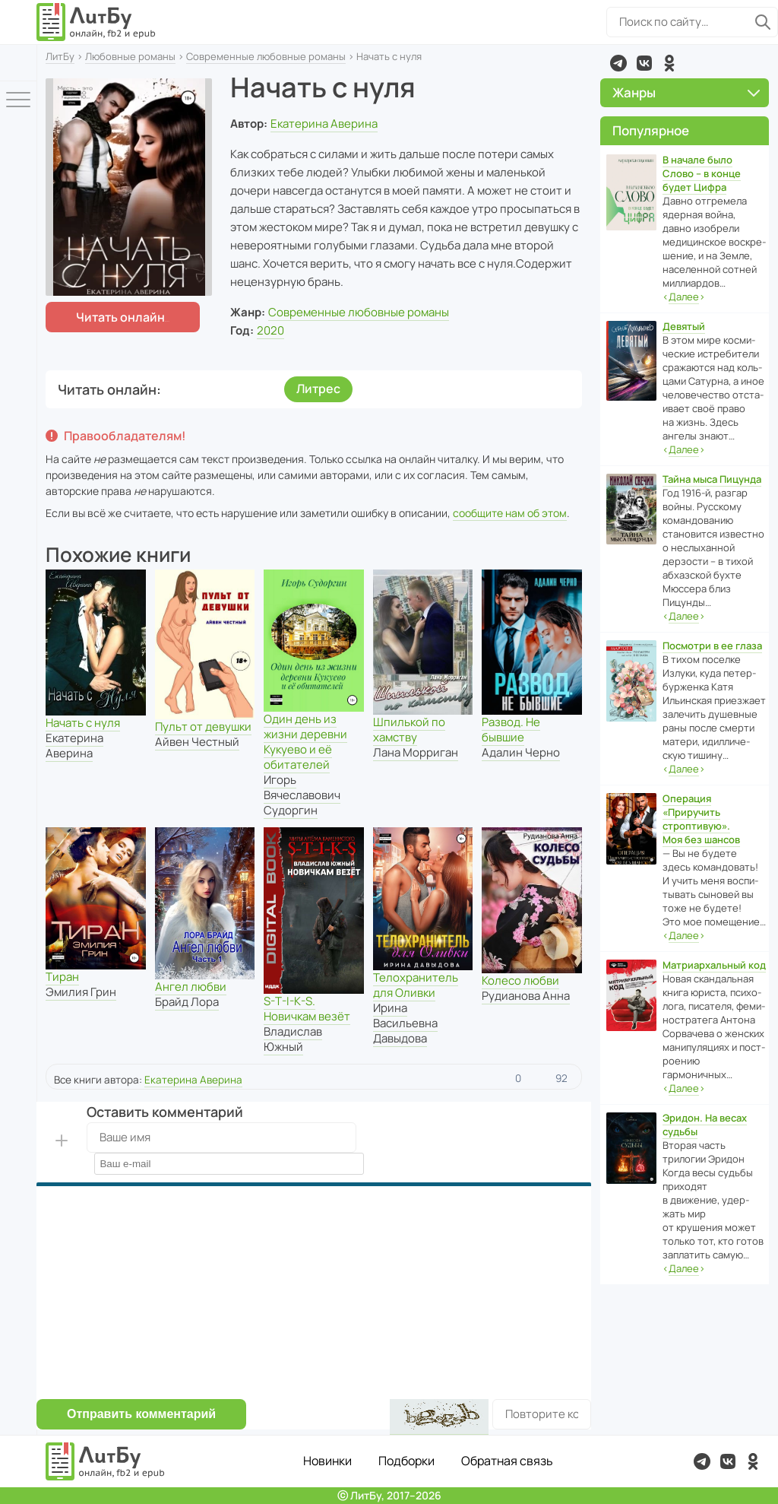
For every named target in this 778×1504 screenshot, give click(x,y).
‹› (684, 297)
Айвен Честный (197, 742)
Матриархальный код (714, 965)
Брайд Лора (187, 1002)
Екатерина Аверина (324, 124)
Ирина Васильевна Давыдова (405, 1023)
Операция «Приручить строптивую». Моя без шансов (701, 819)
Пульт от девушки (203, 727)
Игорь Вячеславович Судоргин (302, 795)
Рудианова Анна (526, 996)
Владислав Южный (293, 1039)
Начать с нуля (83, 723)
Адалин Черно (521, 752)
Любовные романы (130, 56)
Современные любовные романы (266, 56)
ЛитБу (60, 56)
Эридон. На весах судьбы (705, 1124)
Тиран (62, 977)
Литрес (318, 388)
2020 (270, 330)
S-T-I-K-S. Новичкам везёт (307, 1008)
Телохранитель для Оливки (415, 985)
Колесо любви (520, 980)
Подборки (406, 1460)
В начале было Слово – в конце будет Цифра (702, 173)
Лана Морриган (415, 752)
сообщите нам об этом (510, 513)
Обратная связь (507, 1460)
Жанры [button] (686, 92)
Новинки (327, 1460)
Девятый (684, 326)
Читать (120, 317)
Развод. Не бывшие (511, 729)
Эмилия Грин (81, 992)
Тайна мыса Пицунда (712, 479)
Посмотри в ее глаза (712, 645)
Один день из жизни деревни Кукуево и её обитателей (305, 742)
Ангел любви (190, 987)
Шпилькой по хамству (409, 729)
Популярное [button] (650, 130)
